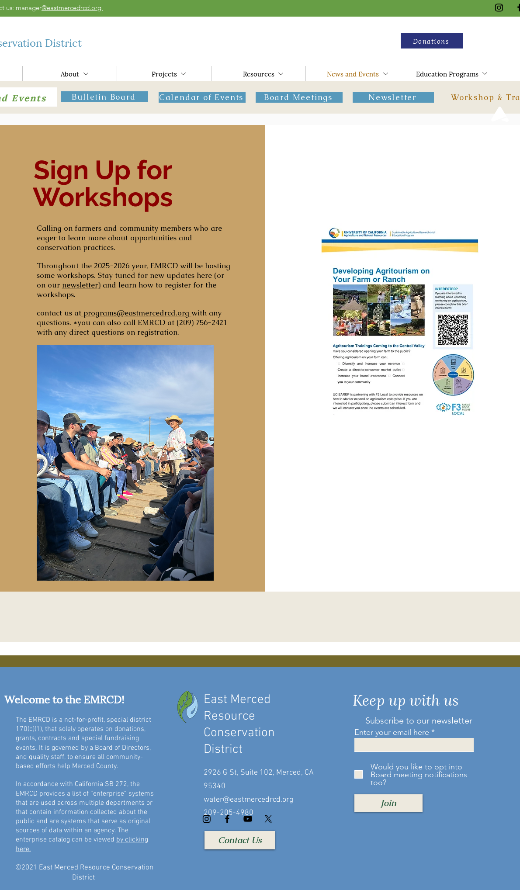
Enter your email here (391, 732)
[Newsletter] (393, 97)
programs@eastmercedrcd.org (136, 313)
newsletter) (81, 285)
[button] (432, 40)
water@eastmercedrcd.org (248, 799)
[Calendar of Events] (202, 97)
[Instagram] (499, 7)
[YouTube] (248, 819)
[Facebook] (227, 819)
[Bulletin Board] (104, 96)
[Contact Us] (240, 840)
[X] (268, 819)
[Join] (388, 803)
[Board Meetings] (299, 97)
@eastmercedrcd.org (72, 7)
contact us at (59, 313)
